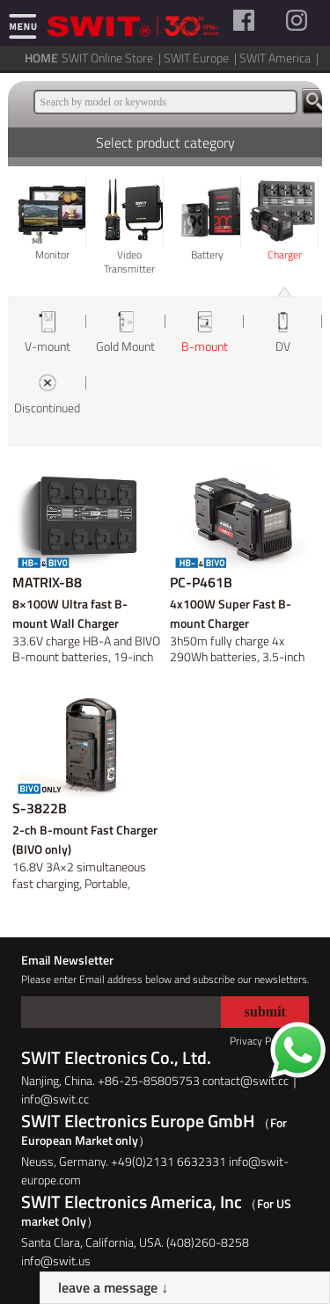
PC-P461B (201, 582)
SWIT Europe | (201, 57)
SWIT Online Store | (113, 57)
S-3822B (39, 808)
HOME (41, 57)
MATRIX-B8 (47, 582)
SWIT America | (280, 57)
